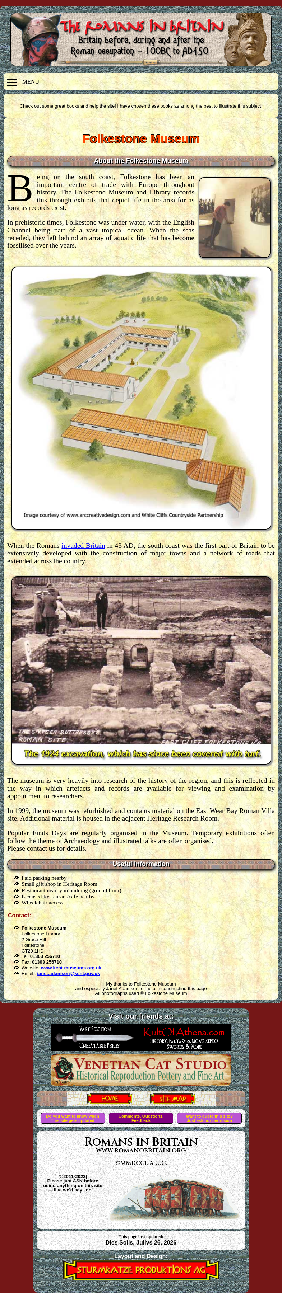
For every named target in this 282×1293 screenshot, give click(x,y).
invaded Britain (83, 545)
